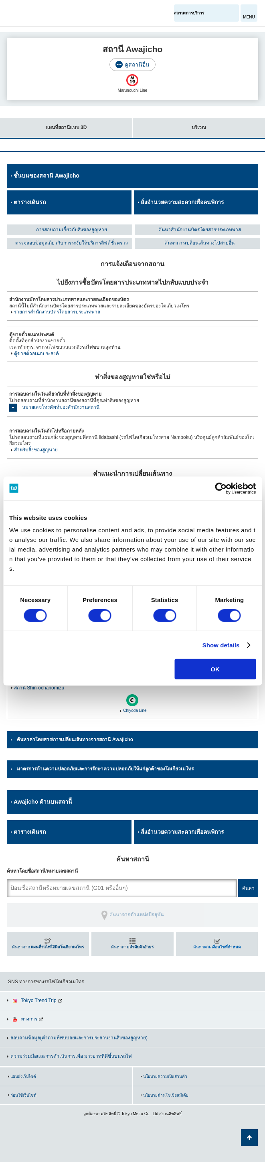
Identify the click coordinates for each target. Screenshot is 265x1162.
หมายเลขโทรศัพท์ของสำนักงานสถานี (60, 407)
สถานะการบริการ (189, 13)
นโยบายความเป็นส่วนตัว (165, 1076)
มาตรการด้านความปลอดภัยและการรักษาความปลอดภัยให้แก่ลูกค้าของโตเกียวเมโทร (105, 769)
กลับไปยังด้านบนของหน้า (249, 1137)
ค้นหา (217, 947)
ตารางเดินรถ (30, 202)
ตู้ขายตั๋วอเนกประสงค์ (36, 353)
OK (215, 669)
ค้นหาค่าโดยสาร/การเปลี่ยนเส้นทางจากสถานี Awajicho (75, 739)
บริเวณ (169, 124)
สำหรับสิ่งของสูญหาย (36, 450)
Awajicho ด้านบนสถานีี (43, 801)
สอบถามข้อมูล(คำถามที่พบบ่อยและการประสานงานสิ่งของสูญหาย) (79, 1038)
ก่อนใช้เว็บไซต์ (23, 1095)
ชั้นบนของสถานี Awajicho (46, 175)
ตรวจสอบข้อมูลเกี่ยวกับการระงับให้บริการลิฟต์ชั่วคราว (71, 243)
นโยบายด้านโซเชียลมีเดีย (165, 1095)
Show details (221, 644)
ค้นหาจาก (48, 947)
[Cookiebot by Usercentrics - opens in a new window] (221, 488)
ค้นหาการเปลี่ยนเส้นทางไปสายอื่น (199, 243)
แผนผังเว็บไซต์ (23, 1076)
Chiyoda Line (134, 710)
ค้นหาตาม (132, 947)
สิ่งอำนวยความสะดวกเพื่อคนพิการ (182, 202)
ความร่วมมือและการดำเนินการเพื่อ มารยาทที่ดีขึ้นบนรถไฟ (71, 1056)
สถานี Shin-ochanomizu (39, 688)
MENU (249, 17)
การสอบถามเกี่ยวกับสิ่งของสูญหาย (71, 229)
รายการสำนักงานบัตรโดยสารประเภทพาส (57, 312)
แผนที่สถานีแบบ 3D (43, 124)
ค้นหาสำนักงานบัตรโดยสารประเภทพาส (199, 229)
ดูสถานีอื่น (137, 64)
